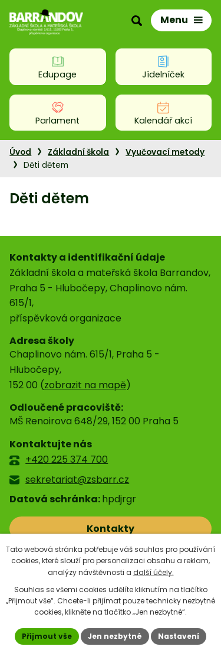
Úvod (20, 152)
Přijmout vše (47, 636)
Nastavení (178, 636)
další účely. (153, 572)
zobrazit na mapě (85, 385)
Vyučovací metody (165, 152)
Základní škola (78, 152)
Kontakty (110, 528)
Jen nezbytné (115, 636)
